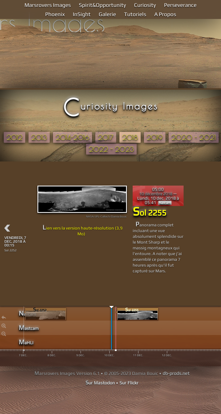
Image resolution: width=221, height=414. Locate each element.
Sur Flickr (128, 383)
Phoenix (55, 14)
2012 (14, 137)
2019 (155, 137)
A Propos (165, 14)
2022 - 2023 (111, 149)
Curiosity (145, 5)
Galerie (107, 14)
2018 (130, 137)
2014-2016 (72, 137)
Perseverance (180, 5)
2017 (105, 137)
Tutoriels (135, 14)
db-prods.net (176, 373)
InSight (82, 14)
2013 (39, 137)
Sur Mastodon (100, 383)
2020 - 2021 (194, 137)
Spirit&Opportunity (102, 5)
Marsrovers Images (47, 5)
